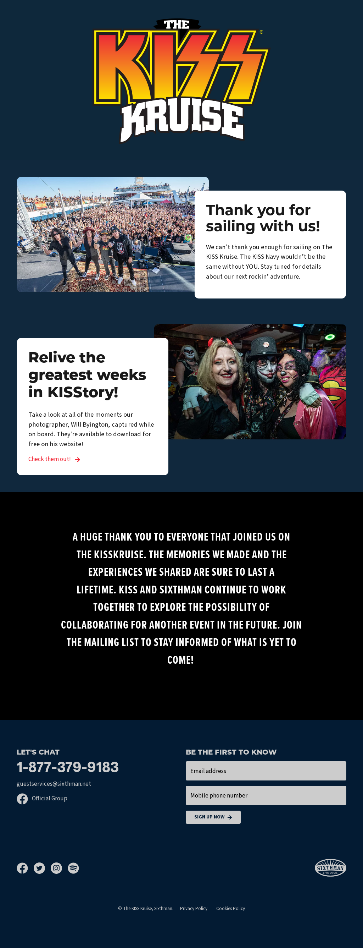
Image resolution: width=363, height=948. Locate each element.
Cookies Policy (230, 908)
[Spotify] (73, 868)
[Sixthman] (330, 868)
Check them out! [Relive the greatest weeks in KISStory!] (54, 459)
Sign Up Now (213, 817)
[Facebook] (25, 868)
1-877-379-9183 (68, 768)
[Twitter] (42, 868)
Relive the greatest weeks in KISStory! (87, 376)
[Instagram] (59, 868)
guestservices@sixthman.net (54, 784)
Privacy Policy (193, 908)
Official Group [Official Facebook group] (42, 798)
